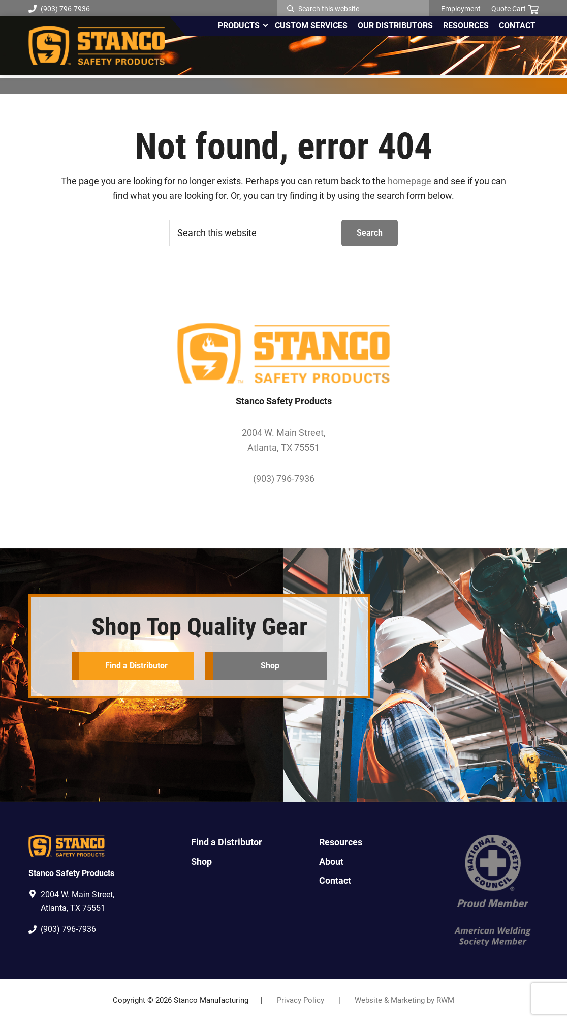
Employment (461, 9)
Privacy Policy (300, 1000)
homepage (409, 181)
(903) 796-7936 (59, 9)
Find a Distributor (136, 665)
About (331, 861)
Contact (335, 880)
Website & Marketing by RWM (404, 1000)
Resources (340, 842)
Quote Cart (515, 9)
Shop (270, 665)
